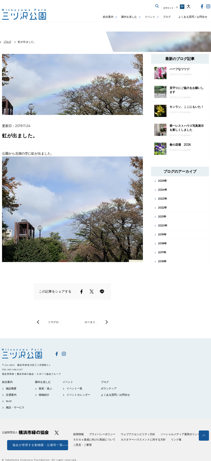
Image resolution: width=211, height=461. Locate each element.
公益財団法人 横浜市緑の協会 (25, 432)
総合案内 (108, 16)
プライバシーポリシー (102, 434)
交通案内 (11, 394)
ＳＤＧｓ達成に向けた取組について (94, 439)
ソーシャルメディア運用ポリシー (180, 434)
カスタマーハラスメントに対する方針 (143, 439)
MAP (9, 401)
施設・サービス (15, 407)
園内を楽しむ (129, 16)
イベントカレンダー (78, 394)
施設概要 (11, 388)
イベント (150, 16)
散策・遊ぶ (45, 388)
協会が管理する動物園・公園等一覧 (38, 445)
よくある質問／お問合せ (192, 16)
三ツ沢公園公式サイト (24, 14)
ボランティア (109, 388)
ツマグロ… (54, 322)
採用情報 (78, 434)
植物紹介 (44, 394)
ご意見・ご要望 (82, 444)
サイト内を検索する (157, 6)
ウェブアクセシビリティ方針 (138, 434)
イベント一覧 (74, 388)
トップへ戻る (204, 435)
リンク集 (176, 439)
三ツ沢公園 (25, 353)
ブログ (167, 16)
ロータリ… (91, 322)
